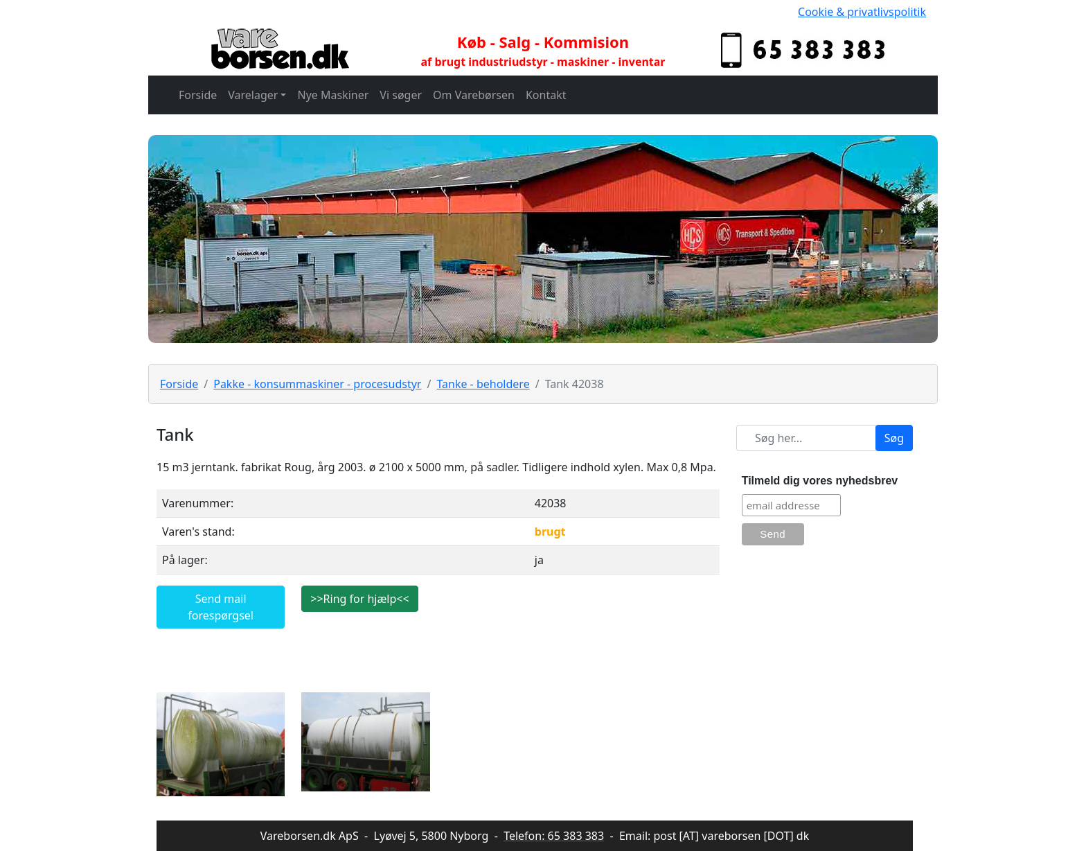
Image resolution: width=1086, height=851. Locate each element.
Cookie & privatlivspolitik (862, 11)
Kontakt (546, 95)
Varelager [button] (253, 95)
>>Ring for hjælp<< (359, 598)
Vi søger (401, 95)
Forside (198, 95)
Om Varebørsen (474, 95)
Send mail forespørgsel (220, 607)
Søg (894, 438)
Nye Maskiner (332, 95)
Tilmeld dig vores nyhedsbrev (820, 480)
